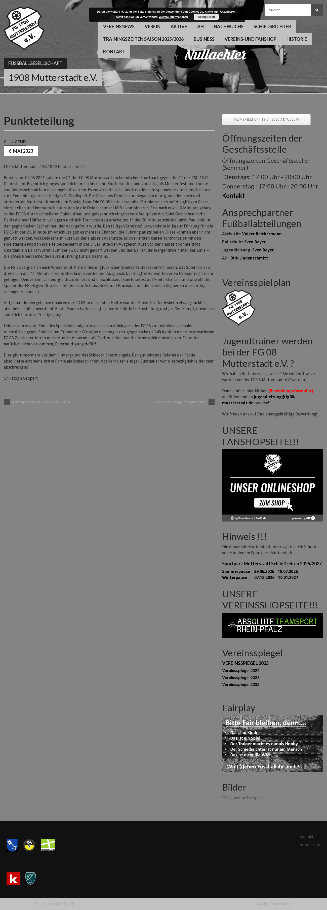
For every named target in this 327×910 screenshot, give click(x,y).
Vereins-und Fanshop (250, 39)
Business (204, 39)
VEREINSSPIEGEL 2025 (245, 663)
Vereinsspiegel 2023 (240, 677)
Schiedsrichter (272, 26)
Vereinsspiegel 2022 (240, 684)
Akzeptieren (206, 17)
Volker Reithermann (262, 234)
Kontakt (114, 51)
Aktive (179, 26)
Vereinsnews (119, 26)
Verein (152, 26)
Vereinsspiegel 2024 (240, 670)
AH (200, 26)
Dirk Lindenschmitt (249, 258)
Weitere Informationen (173, 16)
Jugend (18, 141)
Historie (297, 39)
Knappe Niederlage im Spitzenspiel (184, 402)
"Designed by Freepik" (242, 797)
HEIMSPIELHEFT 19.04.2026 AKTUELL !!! (266, 119)
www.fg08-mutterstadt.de (274, 904)
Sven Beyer (255, 242)
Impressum (310, 844)
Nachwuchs (228, 26)
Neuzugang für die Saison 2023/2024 (37, 402)
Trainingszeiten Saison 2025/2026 (143, 39)
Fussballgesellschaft (35, 63)
